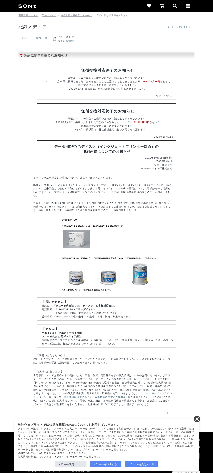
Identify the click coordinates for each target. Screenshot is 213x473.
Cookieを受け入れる (142, 464)
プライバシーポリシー (70, 456)
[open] (175, 6)
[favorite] (149, 6)
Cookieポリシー (58, 453)
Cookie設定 (67, 464)
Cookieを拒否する (106, 464)
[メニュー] (188, 6)
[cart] (162, 6)
